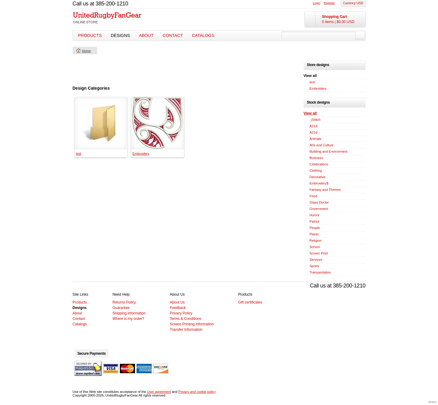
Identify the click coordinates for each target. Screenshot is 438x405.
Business (316, 158)
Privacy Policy (181, 313)
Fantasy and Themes (325, 189)
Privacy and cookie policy (197, 391)
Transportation (320, 272)
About (146, 35)
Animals (315, 139)
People (315, 228)
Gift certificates (250, 302)
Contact (173, 35)
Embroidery (141, 153)
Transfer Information (186, 329)
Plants (314, 234)
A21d (314, 126)
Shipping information (129, 313)
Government (319, 209)
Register (329, 3)
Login (316, 3)
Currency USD (353, 3)
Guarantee (121, 308)
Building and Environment (328, 151)
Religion (316, 240)
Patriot (314, 221)
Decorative (318, 177)
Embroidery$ (319, 183)
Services (316, 259)
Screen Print (319, 253)
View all (310, 113)
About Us (177, 302)
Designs (120, 35)
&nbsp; (100, 123)
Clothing (316, 170)
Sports (314, 266)
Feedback (178, 308)
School (315, 247)
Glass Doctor (319, 202)
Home (86, 51)
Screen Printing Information (192, 324)
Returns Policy (124, 302)
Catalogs (203, 35)
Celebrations (319, 164)
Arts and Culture (322, 145)
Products (90, 35)
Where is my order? (128, 319)
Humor (315, 215)
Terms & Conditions (185, 319)
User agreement (159, 391)
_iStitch (315, 119)
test (78, 153)
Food (313, 196)
